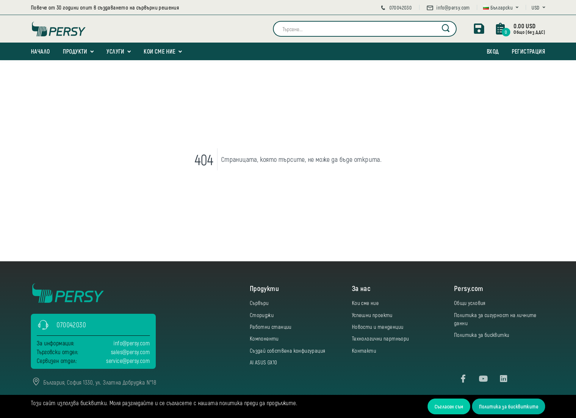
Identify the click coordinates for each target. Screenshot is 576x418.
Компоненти (264, 338)
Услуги (115, 51)
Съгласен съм (449, 406)
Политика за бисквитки (481, 334)
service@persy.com (128, 360)
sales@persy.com (130, 351)
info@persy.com (447, 7)
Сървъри (259, 302)
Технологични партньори (380, 338)
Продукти (75, 51)
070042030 (395, 7)
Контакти (364, 350)
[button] (501, 7)
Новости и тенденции (378, 326)
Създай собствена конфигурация (287, 350)
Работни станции (271, 326)
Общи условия (470, 302)
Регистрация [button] (528, 51)
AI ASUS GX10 (263, 362)
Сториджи (262, 315)
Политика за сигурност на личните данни (495, 319)
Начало (40, 51)
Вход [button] (493, 51)
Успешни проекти (372, 315)
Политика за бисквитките (508, 406)
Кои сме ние (159, 51)
